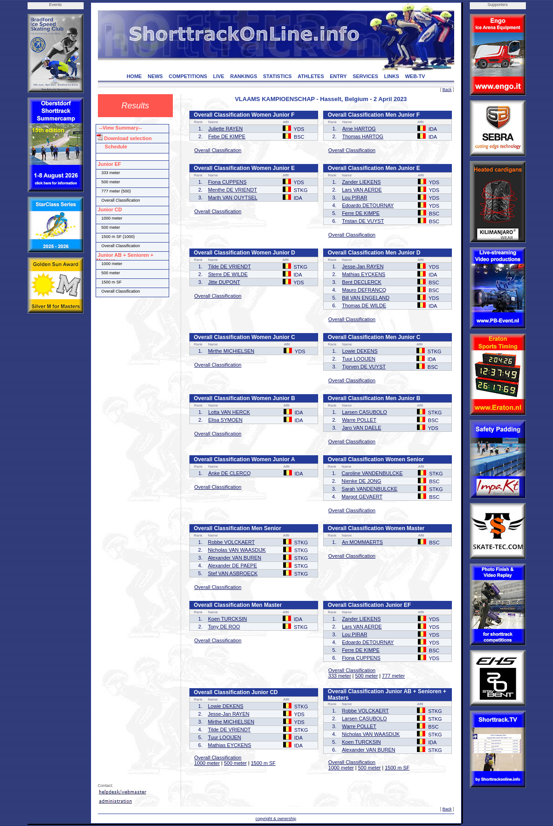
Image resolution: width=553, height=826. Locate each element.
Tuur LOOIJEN (358, 359)
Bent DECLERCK (362, 282)
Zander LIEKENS (361, 182)
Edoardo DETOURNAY (368, 205)
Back (446, 89)
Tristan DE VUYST (363, 221)
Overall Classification (218, 150)
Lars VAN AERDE (362, 189)
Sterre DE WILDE (228, 274)
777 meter (393, 676)
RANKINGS (243, 76)
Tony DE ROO (224, 626)
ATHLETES (311, 76)
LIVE (218, 76)
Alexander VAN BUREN (234, 557)
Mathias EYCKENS (363, 274)
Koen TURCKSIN (227, 619)
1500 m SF (263, 763)
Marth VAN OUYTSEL (232, 197)
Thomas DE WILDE (364, 305)
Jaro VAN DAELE (361, 427)
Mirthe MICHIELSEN (231, 351)
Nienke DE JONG (361, 481)
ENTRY (338, 76)
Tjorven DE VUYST (364, 366)
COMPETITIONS (188, 76)
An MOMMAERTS (362, 542)
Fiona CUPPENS (227, 182)
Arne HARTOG (359, 128)
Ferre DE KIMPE (361, 213)
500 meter (366, 676)
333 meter (339, 676)
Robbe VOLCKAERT (231, 542)
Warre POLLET (359, 420)
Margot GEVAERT (362, 496)
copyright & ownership (276, 818)
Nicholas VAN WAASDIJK (237, 550)
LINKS (391, 76)
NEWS (155, 76)
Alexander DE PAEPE (232, 565)
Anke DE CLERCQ (229, 473)
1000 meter (207, 763)
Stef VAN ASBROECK (232, 573)
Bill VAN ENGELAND (365, 297)
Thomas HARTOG (362, 136)
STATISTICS (277, 76)
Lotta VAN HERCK (229, 412)
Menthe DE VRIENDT (232, 189)
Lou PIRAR (354, 197)
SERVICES (365, 76)
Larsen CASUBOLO (364, 412)
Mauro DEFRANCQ (364, 290)
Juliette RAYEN (225, 128)
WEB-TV (415, 76)
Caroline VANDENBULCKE (372, 473)
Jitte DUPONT (224, 282)
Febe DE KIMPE (226, 136)
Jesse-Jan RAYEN (362, 266)
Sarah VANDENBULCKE (369, 489)
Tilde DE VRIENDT (229, 266)
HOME (134, 76)
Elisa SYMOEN (225, 420)
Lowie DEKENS (359, 351)
